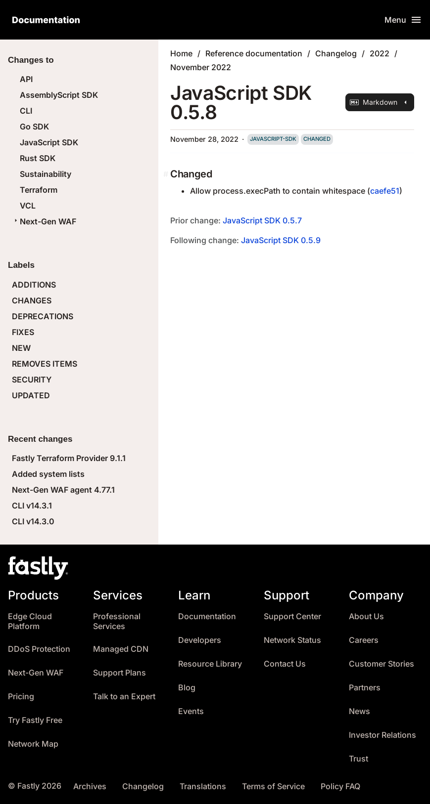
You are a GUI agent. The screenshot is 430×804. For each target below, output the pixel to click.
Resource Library (210, 664)
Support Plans (119, 672)
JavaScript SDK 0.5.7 (262, 220)
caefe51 (384, 191)
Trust (358, 758)
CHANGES (31, 300)
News (359, 711)
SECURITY (31, 379)
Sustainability (45, 174)
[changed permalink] (166, 174)
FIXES (23, 332)
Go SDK (34, 126)
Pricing (21, 696)
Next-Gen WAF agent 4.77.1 (63, 490)
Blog (186, 687)
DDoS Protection (39, 649)
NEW (21, 348)
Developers (199, 640)
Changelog (336, 53)
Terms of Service (273, 786)
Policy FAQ (340, 786)
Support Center (292, 616)
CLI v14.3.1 (32, 505)
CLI (26, 111)
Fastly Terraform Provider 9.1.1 (69, 458)
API (26, 79)
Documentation (207, 616)
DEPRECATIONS (42, 316)
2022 (379, 53)
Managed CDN (120, 649)
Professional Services (117, 621)
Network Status (292, 640)
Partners (365, 687)
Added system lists (48, 474)
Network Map (33, 744)
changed (317, 138)
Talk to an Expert (124, 696)
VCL (28, 206)
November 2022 (200, 67)
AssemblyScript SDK (59, 95)
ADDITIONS (34, 285)
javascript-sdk (273, 138)
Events (191, 711)
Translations (203, 786)
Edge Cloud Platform (30, 621)
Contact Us (285, 664)
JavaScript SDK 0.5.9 (281, 240)
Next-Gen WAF (44, 221)
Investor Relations (382, 735)
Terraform (38, 190)
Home (181, 53)
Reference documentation (253, 53)
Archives (89, 786)
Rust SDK (37, 158)
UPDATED (31, 395)
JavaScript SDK (49, 142)
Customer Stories (381, 664)
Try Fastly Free (35, 720)
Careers (364, 640)
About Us (366, 616)
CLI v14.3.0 (33, 521)
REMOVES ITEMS (44, 364)
